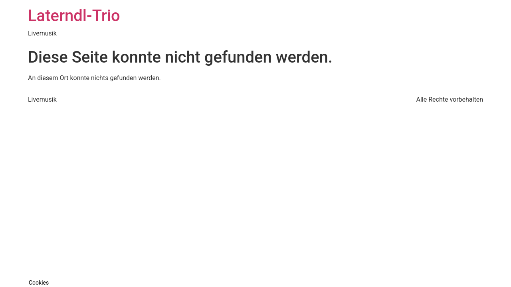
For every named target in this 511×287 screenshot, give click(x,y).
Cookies (39, 282)
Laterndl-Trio (74, 15)
